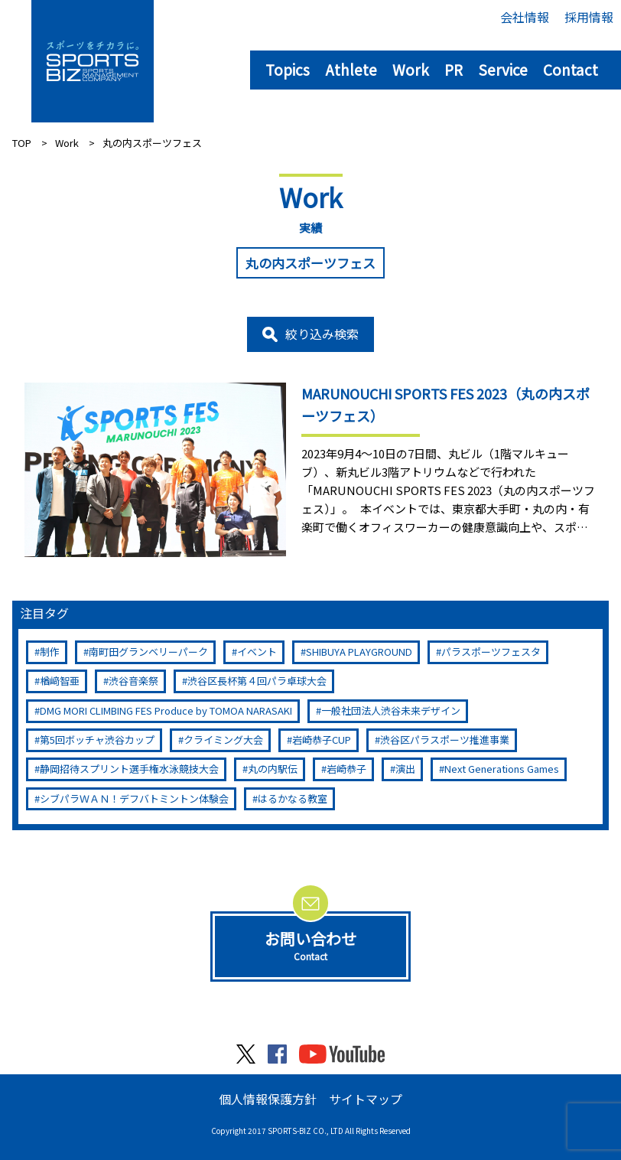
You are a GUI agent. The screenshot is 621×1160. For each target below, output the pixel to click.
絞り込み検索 (322, 333)
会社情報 (524, 17)
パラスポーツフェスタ (491, 651)
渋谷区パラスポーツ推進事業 (444, 739)
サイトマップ (365, 1099)
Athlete (351, 69)
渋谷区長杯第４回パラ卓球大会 (257, 680)
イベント (257, 651)
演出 (405, 768)
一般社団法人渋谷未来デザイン (390, 710)
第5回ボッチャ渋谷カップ (97, 739)
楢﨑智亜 (60, 680)
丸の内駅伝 (272, 768)
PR (453, 69)
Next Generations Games (501, 768)
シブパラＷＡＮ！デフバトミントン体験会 (134, 798)
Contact (570, 69)
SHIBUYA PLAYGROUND (359, 651)
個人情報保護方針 (268, 1099)
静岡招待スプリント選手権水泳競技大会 (129, 768)
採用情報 (588, 17)
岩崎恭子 (346, 768)
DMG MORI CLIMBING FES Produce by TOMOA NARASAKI (166, 710)
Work (410, 69)
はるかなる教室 (292, 798)
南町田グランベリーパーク (148, 651)
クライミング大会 (223, 739)
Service (503, 69)
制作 (50, 651)
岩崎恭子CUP (321, 739)
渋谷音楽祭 (133, 680)
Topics (287, 69)
